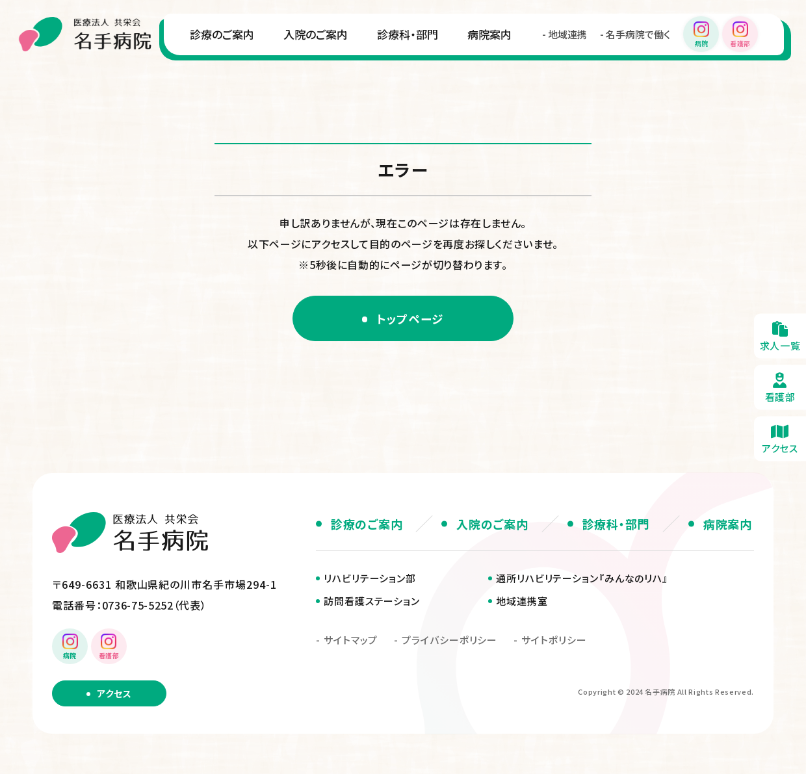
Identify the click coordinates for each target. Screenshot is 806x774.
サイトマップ (351, 641)
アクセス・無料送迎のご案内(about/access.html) (780, 438)
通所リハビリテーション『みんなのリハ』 (582, 579)
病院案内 (354, 75)
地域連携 (432, 76)
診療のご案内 (87, 75)
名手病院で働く (503, 76)
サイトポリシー (553, 641)
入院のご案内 (180, 75)
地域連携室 (522, 602)
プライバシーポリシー (449, 641)
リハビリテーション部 (370, 579)
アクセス (114, 694)
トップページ (411, 318)
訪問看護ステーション (372, 602)
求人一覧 (780, 335)
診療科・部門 (272, 75)
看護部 (780, 387)
